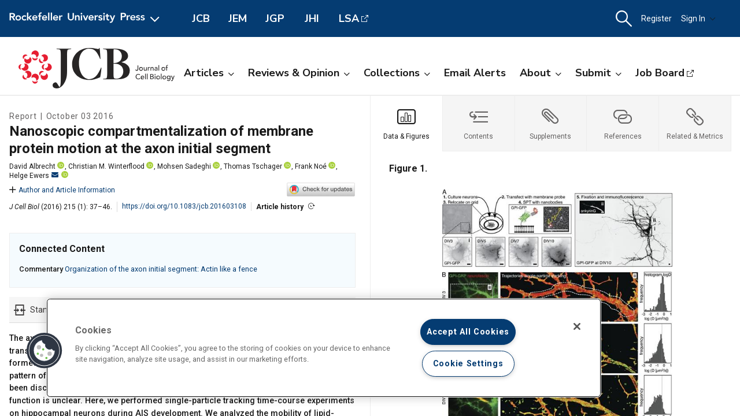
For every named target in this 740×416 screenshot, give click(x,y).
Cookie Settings (468, 364)
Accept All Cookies (468, 332)
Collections (397, 73)
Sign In (698, 18)
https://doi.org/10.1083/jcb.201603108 (184, 206)
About (540, 73)
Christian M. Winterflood (106, 166)
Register (656, 18)
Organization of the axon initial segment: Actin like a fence (161, 269)
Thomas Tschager (253, 166)
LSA (349, 18)
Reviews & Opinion (299, 73)
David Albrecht (32, 166)
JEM (237, 18)
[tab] (407, 123)
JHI (312, 18)
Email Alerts (475, 73)
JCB (201, 18)
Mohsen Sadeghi (184, 166)
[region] (323, 348)
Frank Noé (311, 166)
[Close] (577, 326)
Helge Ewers (33, 176)
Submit (598, 73)
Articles (209, 73)
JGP (274, 18)
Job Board (659, 73)
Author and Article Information (62, 190)
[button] (624, 18)
